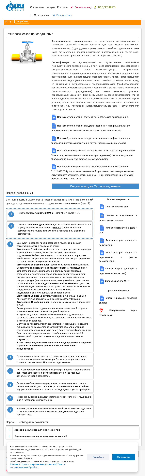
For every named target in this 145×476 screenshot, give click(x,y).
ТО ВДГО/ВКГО (105, 7)
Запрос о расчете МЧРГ (114, 281)
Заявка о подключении (114, 206)
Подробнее (22, 21)
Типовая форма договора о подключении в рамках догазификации (118, 256)
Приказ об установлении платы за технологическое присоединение (89, 117)
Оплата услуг (40, 15)
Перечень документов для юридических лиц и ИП (40, 436)
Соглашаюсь (123, 457)
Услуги (51, 7)
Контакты (62, 7)
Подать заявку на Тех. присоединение (95, 186)
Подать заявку (81, 7)
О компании (37, 7)
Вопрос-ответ (62, 15)
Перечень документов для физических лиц (37, 430)
